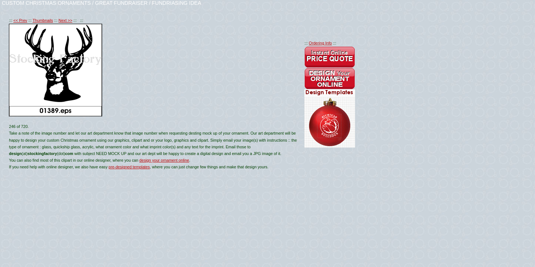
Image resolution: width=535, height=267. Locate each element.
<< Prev (20, 20)
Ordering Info (320, 43)
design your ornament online (164, 160)
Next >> (65, 20)
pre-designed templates (129, 167)
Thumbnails (43, 20)
